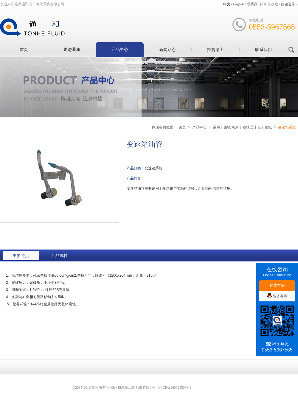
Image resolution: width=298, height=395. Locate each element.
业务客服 (277, 296)
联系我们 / (255, 4)
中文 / (228, 4)
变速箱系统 (287, 127)
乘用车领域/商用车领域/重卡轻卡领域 (242, 127)
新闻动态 (167, 49)
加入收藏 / (272, 4)
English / (240, 4)
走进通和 (71, 49)
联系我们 (263, 49)
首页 (24, 49)
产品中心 (119, 49)
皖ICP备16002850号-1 (174, 387)
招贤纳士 (215, 49)
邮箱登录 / (289, 4)
